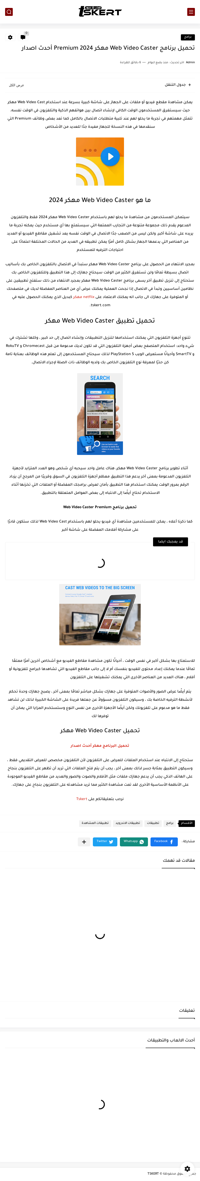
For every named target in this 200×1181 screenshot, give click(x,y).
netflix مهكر (83, 297)
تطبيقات (153, 823)
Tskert (81, 799)
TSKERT (153, 1174)
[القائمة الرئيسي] (191, 12)
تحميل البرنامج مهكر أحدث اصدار (100, 746)
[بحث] (9, 12)
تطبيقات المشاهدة (95, 823)
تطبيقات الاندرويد (128, 823)
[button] (164, 841)
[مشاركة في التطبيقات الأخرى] (84, 841)
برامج (188, 37)
